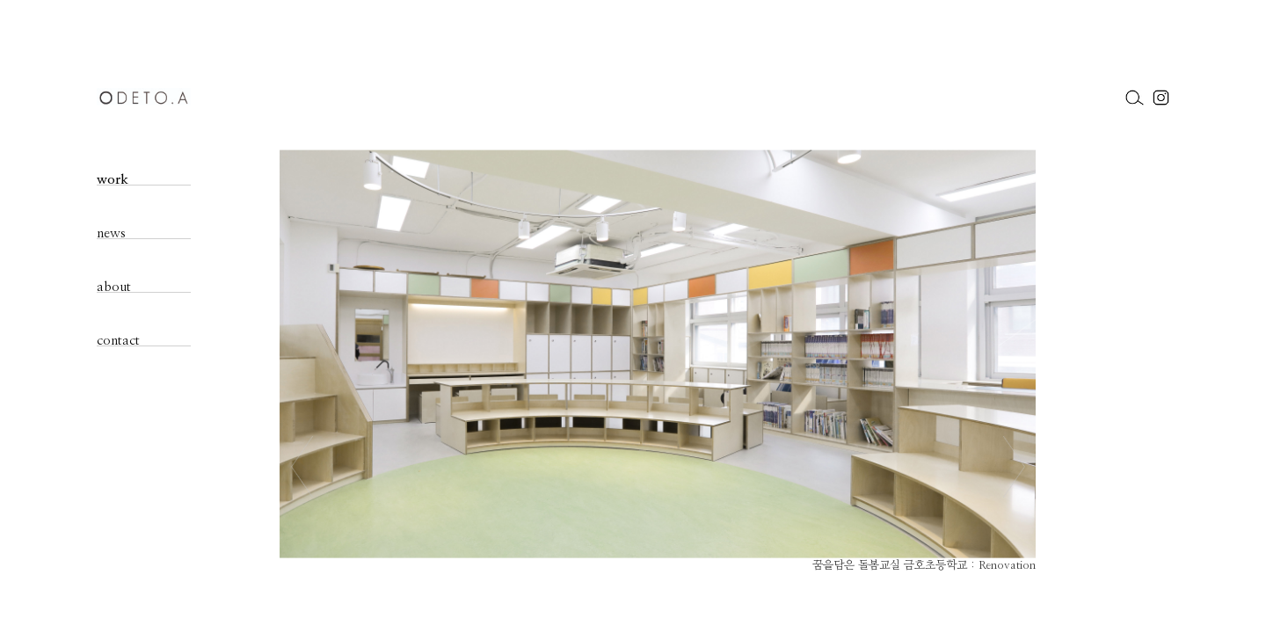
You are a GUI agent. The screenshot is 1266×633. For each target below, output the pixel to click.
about (114, 287)
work (112, 179)
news (111, 233)
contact (118, 340)
